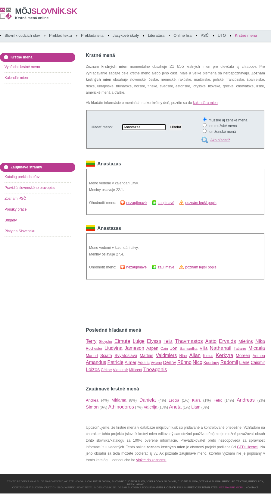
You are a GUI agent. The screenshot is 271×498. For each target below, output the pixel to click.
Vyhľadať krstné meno (22, 67)
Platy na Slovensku (20, 231)
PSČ (205, 35)
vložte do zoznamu (151, 460)
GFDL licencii (247, 447)
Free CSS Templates (202, 487)
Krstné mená (246, 35)
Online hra (182, 35)
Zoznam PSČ (15, 198)
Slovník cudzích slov (22, 35)
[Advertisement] (35, 124)
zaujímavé (166, 203)
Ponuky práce (15, 209)
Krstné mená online (31, 18)
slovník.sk (46, 11)
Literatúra (156, 35)
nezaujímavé (136, 203)
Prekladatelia (92, 35)
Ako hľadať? (220, 140)
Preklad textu (60, 35)
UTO (222, 35)
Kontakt (252, 487)
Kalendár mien (16, 78)
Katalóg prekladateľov (22, 177)
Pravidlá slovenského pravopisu (30, 188)
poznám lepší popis (200, 203)
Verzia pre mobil (231, 487)
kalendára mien (205, 103)
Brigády (11, 220)
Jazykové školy (126, 35)
